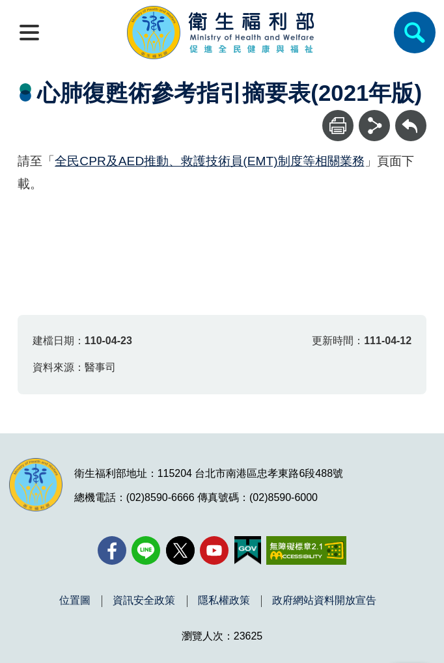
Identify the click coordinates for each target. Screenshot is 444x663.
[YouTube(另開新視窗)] (214, 550)
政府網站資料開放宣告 (324, 600)
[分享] (374, 125)
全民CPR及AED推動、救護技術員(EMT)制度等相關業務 (209, 161)
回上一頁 (410, 116)
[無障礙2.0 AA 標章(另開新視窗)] (306, 550)
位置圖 (74, 600)
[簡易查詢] (415, 32)
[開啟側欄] (29, 32)
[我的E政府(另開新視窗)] (247, 550)
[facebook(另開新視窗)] (112, 550)
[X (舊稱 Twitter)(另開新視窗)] (180, 550)
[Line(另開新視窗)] (146, 550)
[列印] (338, 125)
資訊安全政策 (144, 600)
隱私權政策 (224, 600)
